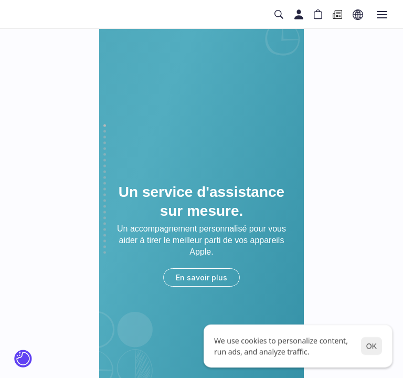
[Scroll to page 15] (104, 206)
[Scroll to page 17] (104, 218)
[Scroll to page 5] (104, 149)
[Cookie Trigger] (23, 359)
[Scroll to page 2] (104, 131)
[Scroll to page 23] (104, 252)
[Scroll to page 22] (104, 247)
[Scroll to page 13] (104, 195)
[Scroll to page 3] (104, 137)
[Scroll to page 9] (104, 172)
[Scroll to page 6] (104, 155)
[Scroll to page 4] (104, 143)
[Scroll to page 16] (104, 212)
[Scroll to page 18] (104, 224)
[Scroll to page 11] (104, 183)
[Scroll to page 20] (104, 235)
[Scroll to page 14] (104, 201)
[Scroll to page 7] (104, 160)
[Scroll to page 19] (104, 230)
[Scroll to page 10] (104, 178)
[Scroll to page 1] (104, 126)
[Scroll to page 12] (104, 189)
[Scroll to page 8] (104, 166)
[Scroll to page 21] (104, 241)
